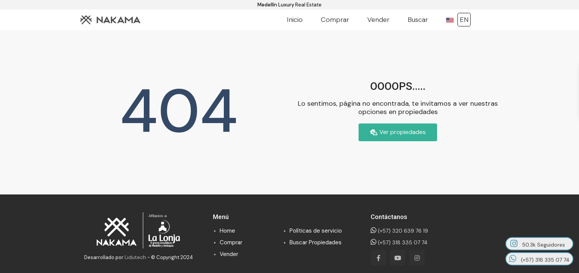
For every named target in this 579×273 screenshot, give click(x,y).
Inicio (295, 19)
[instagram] (417, 257)
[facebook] (378, 257)
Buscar (418, 19)
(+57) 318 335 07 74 (399, 242)
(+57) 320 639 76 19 (399, 230)
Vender (378, 19)
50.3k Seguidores (537, 243)
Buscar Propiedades (316, 242)
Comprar (335, 19)
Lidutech (135, 257)
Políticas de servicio (316, 230)
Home (227, 230)
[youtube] (397, 257)
